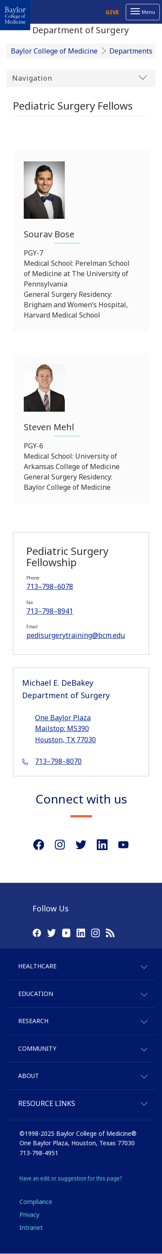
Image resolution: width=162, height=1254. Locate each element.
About (28, 1075)
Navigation (79, 78)
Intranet (31, 1227)
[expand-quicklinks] (143, 1102)
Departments (130, 51)
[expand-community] (143, 1048)
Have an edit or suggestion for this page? (70, 1178)
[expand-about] (143, 1075)
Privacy (29, 1214)
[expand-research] (143, 1020)
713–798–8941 (49, 611)
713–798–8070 (58, 761)
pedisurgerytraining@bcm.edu (75, 635)
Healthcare (37, 966)
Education (35, 993)
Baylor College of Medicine (54, 51)
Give (112, 12)
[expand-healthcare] (143, 965)
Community (37, 1048)
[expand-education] (143, 993)
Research (33, 1021)
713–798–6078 (49, 586)
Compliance (35, 1201)
